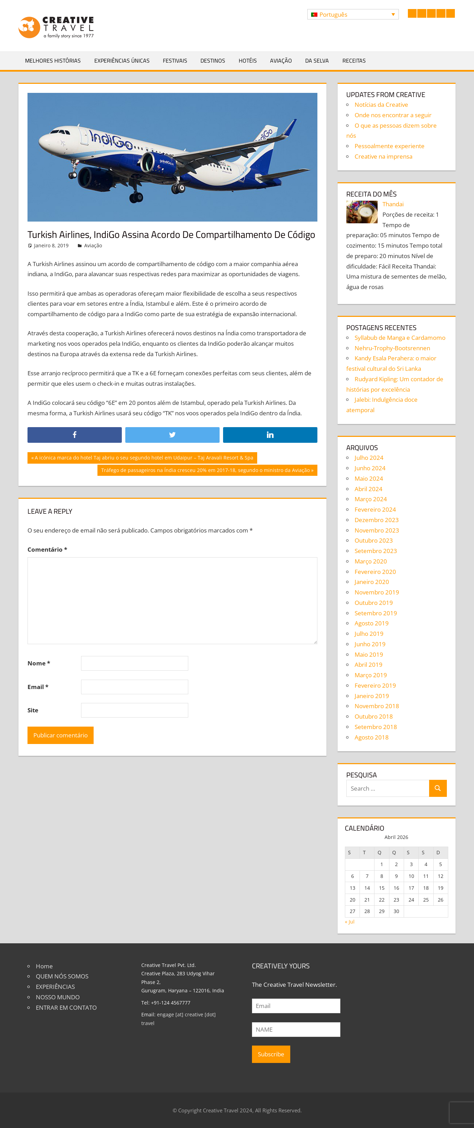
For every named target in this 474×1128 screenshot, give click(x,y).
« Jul (350, 921)
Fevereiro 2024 (375, 509)
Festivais (175, 60)
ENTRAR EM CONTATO (66, 1007)
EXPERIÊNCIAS (55, 987)
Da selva (317, 60)
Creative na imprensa (383, 156)
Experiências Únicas (122, 60)
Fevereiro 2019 (375, 685)
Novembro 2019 (377, 592)
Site (32, 710)
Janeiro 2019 (372, 696)
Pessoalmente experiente (390, 146)
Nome (38, 663)
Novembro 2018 (377, 706)
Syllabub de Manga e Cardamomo (400, 338)
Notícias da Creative (381, 105)
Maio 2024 (369, 478)
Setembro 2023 (376, 551)
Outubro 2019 (374, 603)
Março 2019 (371, 675)
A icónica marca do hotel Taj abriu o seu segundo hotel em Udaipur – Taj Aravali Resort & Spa (143, 458)
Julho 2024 (369, 458)
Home (44, 966)
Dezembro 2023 (377, 520)
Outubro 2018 (374, 716)
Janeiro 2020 (372, 582)
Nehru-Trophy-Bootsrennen (392, 348)
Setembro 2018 (376, 727)
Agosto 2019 (372, 623)
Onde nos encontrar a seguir (393, 115)
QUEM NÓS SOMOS (62, 976)
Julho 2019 (369, 634)
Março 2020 (371, 561)
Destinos (212, 60)
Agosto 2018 (372, 737)
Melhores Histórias (53, 60)
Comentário (47, 549)
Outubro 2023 (374, 540)
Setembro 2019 (376, 613)
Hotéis (248, 60)
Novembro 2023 (377, 530)
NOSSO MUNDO (58, 997)
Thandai (393, 204)
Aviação (281, 60)
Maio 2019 (369, 654)
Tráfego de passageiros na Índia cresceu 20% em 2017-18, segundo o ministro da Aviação (205, 471)
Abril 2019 (368, 665)
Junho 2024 (370, 468)
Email (37, 687)
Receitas (354, 60)
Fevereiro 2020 (375, 572)
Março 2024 (371, 499)
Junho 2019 (370, 644)
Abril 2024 (368, 489)
